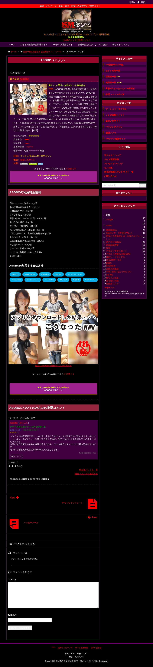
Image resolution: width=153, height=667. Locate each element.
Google (109, 219)
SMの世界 (110, 266)
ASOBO (24, 79)
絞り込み (24, 423)
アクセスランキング (113, 163)
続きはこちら (110, 288)
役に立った (16, 456)
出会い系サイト (27, 160)
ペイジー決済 (49, 280)
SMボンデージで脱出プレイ (119, 233)
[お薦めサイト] (70, 40)
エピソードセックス (115, 257)
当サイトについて (120, 44)
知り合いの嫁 (112, 280)
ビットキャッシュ (33, 280)
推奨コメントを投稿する (86, 473)
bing (108, 248)
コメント (12, 579)
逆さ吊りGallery (113, 242)
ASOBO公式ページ (53, 176)
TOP (53, 648)
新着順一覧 (113, 77)
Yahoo (109, 225)
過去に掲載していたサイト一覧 (118, 172)
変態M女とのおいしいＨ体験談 (92, 44)
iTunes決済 (45, 274)
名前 (53, 615)
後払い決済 (63, 280)
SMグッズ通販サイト (63, 44)
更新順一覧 (114, 82)
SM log (109, 275)
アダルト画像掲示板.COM (118, 254)
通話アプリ (111, 133)
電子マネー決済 (90, 280)
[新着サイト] (83, 40)
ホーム (12, 44)
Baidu (108, 263)
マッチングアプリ (114, 127)
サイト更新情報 (111, 159)
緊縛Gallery (111, 230)
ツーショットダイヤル (116, 109)
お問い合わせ (110, 176)
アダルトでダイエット (116, 251)
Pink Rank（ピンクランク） (119, 272)
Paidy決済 (58, 274)
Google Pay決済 (30, 274)
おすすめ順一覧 (113, 71)
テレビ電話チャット (115, 115)
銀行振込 (76, 280)
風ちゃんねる (112, 278)
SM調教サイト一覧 (114, 65)
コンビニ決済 (16, 280)
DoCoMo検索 (112, 245)
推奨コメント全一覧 (88, 470)
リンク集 (108, 168)
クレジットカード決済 (75, 274)
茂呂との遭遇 (112, 269)
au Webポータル (114, 260)
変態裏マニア (112, 283)
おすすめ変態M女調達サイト (34, 44)
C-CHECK (15, 274)
